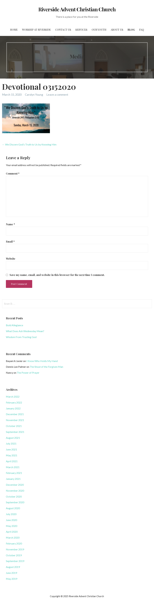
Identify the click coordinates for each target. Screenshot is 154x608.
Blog (131, 29)
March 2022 (12, 396)
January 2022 (13, 408)
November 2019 (15, 549)
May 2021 (11, 455)
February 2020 (14, 543)
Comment (12, 173)
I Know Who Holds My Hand (42, 360)
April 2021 (12, 461)
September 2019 (15, 560)
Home (14, 29)
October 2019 (14, 555)
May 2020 (11, 525)
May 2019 (11, 578)
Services (81, 29)
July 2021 (11, 443)
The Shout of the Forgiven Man (46, 366)
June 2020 (11, 519)
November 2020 (15, 490)
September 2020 (15, 502)
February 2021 (14, 472)
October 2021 (14, 425)
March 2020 (12, 537)
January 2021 (13, 478)
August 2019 (13, 566)
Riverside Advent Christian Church (76, 9)
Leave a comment (57, 94)
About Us (117, 29)
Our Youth (99, 29)
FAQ (141, 29)
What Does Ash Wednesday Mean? (25, 331)
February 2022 (14, 402)
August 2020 (13, 508)
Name (10, 224)
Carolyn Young (34, 94)
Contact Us (63, 29)
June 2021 (11, 449)
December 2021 (15, 414)
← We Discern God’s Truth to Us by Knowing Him (29, 144)
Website (10, 258)
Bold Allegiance (14, 325)
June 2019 (11, 572)
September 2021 (15, 431)
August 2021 (13, 437)
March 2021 (12, 467)
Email (10, 241)
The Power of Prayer (28, 372)
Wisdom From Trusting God (21, 336)
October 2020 (14, 496)
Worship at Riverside (36, 29)
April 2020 (12, 531)
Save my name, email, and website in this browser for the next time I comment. (57, 275)
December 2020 (15, 484)
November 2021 (15, 420)
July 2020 (11, 514)
